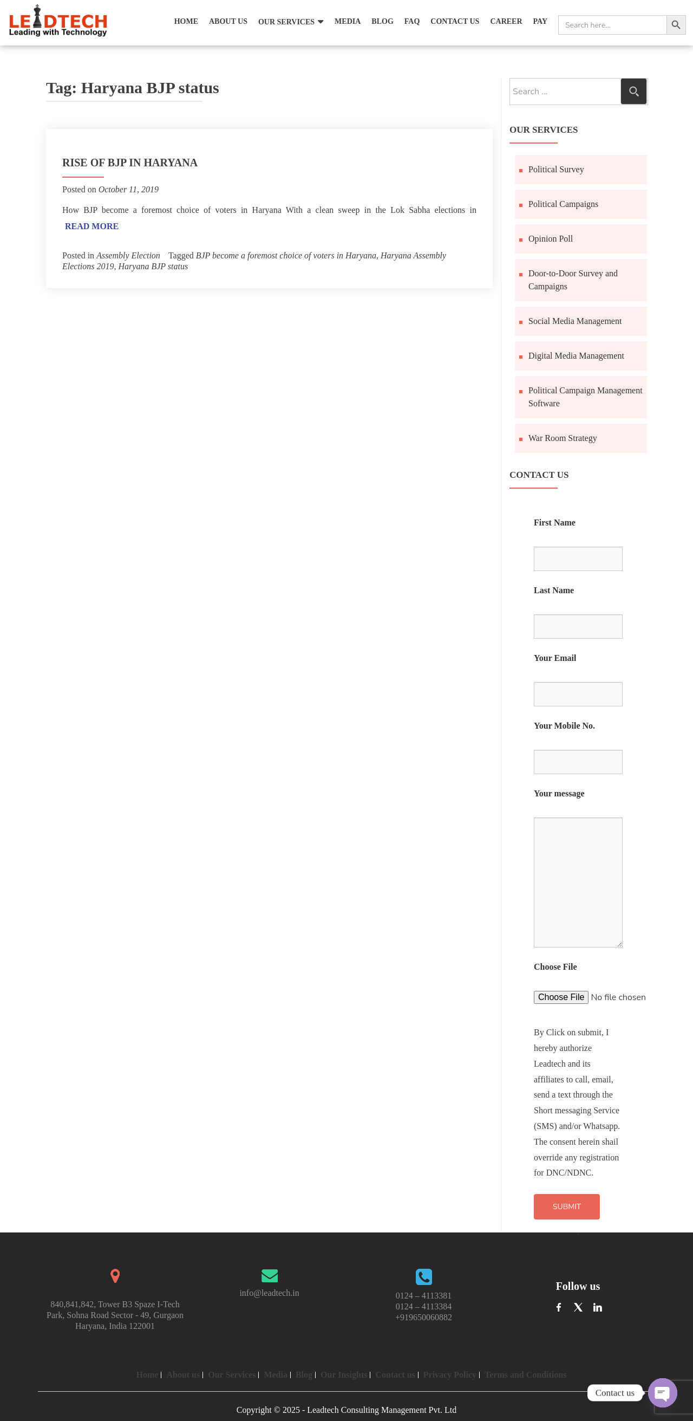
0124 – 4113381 (424, 1295)
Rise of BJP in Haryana (130, 162)
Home (186, 21)
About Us (228, 21)
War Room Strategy (562, 438)
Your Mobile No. (564, 725)
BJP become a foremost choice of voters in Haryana (286, 255)
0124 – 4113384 (424, 1306)
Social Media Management (575, 321)
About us (183, 1374)
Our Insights (344, 1374)
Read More (92, 226)
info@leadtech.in (269, 1292)
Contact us (395, 1374)
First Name (555, 522)
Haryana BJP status (153, 266)
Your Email (555, 658)
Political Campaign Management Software (585, 397)
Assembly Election (128, 255)
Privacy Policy (449, 1374)
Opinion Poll (550, 238)
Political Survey (556, 169)
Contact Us (454, 21)
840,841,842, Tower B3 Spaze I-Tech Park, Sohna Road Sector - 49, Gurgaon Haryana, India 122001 (115, 1315)
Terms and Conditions (525, 1374)
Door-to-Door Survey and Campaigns (573, 280)
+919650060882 (423, 1317)
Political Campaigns (563, 204)
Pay (540, 21)
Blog (382, 21)
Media (348, 21)
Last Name (554, 590)
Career (506, 21)
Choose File (555, 966)
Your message (559, 793)
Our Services (286, 22)
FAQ (412, 21)
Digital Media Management (576, 355)
